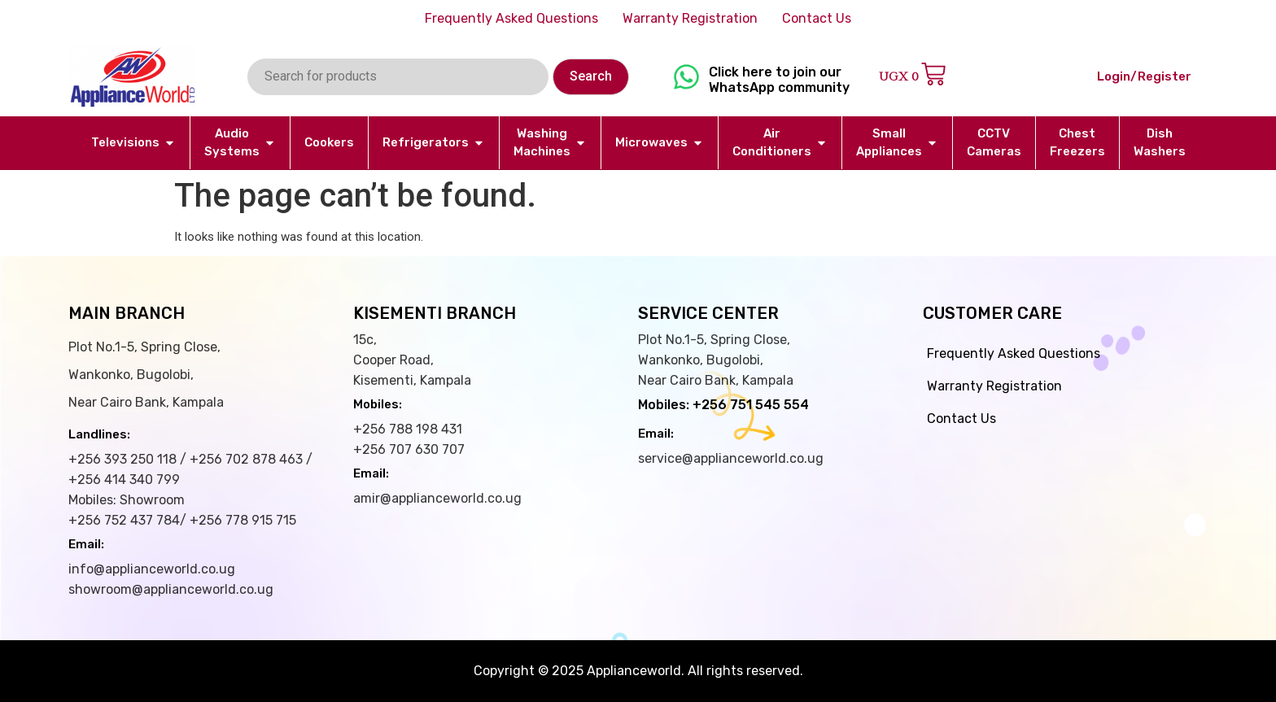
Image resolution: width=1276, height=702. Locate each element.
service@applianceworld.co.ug (731, 458)
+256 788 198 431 (407, 429)
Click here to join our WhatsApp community (779, 79)
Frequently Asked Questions (511, 18)
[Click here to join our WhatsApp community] (686, 77)
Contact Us (816, 18)
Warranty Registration (690, 18)
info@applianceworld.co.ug (151, 569)
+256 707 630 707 (409, 449)
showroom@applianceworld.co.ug (170, 589)
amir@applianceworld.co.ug (437, 498)
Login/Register (1144, 76)
